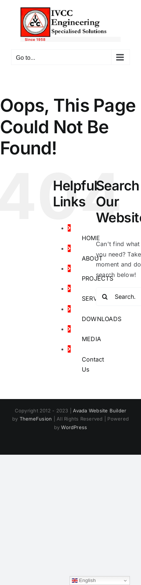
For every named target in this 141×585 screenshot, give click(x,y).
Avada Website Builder (99, 411)
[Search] (105, 296)
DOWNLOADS (101, 319)
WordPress (74, 427)
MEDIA (91, 339)
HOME (91, 238)
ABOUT (92, 258)
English (84, 581)
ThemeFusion (36, 419)
